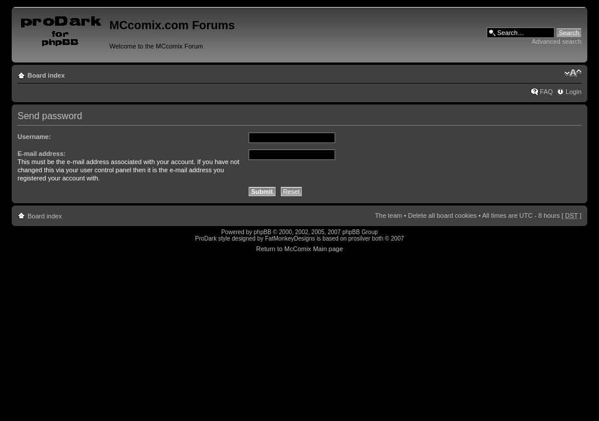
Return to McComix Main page (299, 248)
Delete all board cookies (442, 215)
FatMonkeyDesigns (290, 238)
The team (388, 215)
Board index (46, 75)
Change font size (572, 73)
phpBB (262, 232)
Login (573, 91)
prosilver (359, 238)
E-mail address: (42, 153)
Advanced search (556, 41)
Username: (34, 136)
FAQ (546, 91)
